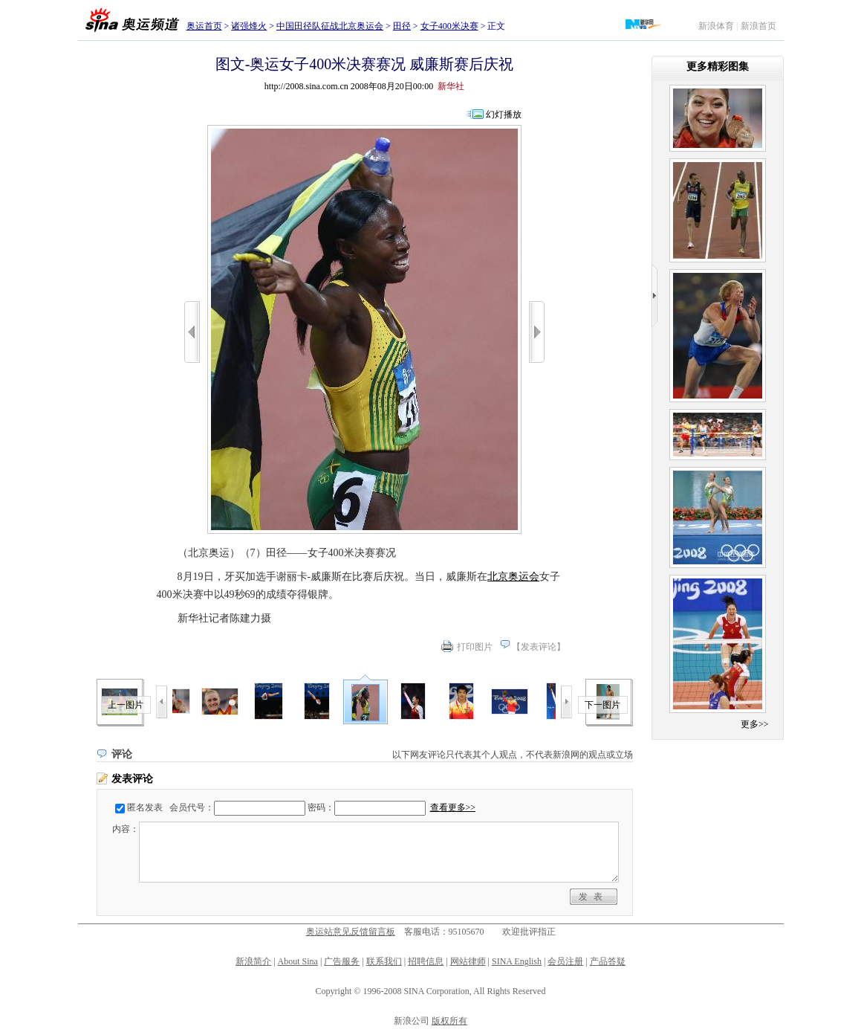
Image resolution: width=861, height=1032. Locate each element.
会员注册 (565, 961)
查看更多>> (453, 807)
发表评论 (538, 647)
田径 (402, 26)
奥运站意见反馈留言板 (350, 931)
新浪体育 (716, 26)
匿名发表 (145, 807)
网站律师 (468, 961)
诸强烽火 (249, 26)
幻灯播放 (504, 114)
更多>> (755, 724)
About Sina (298, 961)
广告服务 (342, 961)
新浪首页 (758, 26)
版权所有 (449, 1021)
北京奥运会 (513, 576)
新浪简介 (253, 961)
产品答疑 (608, 961)
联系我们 (384, 961)
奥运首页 (204, 26)
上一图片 (125, 705)
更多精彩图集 (717, 66)
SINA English (517, 961)
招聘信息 (426, 961)
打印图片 (475, 647)
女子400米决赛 (449, 26)
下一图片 (602, 705)
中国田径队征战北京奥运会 (329, 26)
